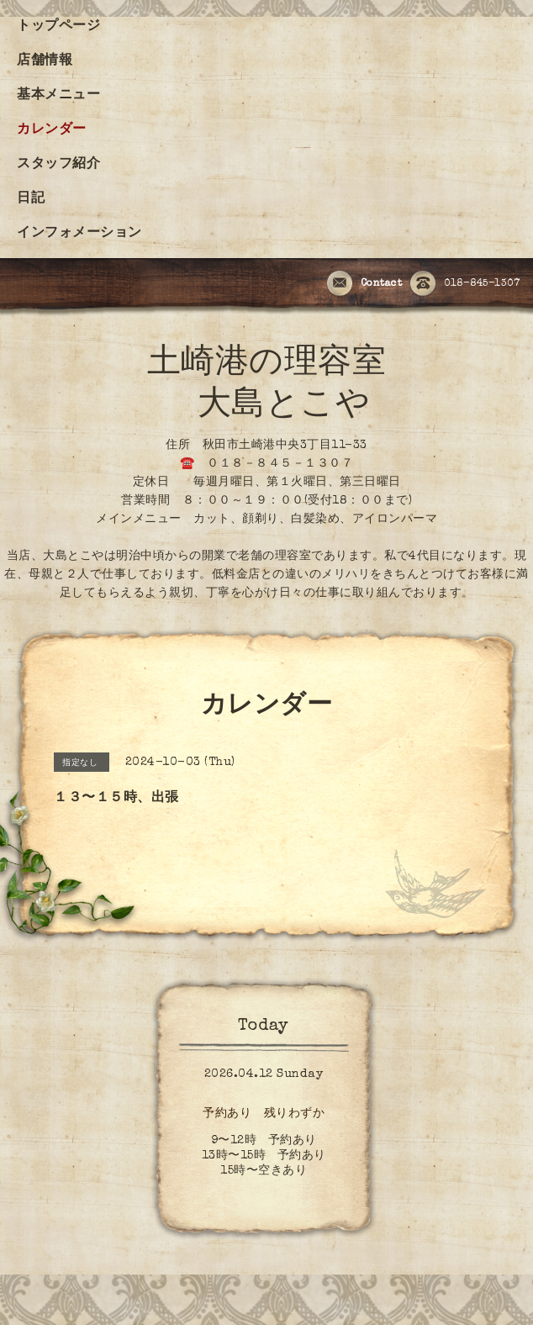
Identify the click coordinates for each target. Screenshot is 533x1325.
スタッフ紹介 (58, 165)
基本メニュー (58, 96)
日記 (31, 199)
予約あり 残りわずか (264, 1114)
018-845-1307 (465, 284)
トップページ (58, 27)
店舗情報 (44, 61)
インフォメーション (79, 233)
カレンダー (52, 130)
